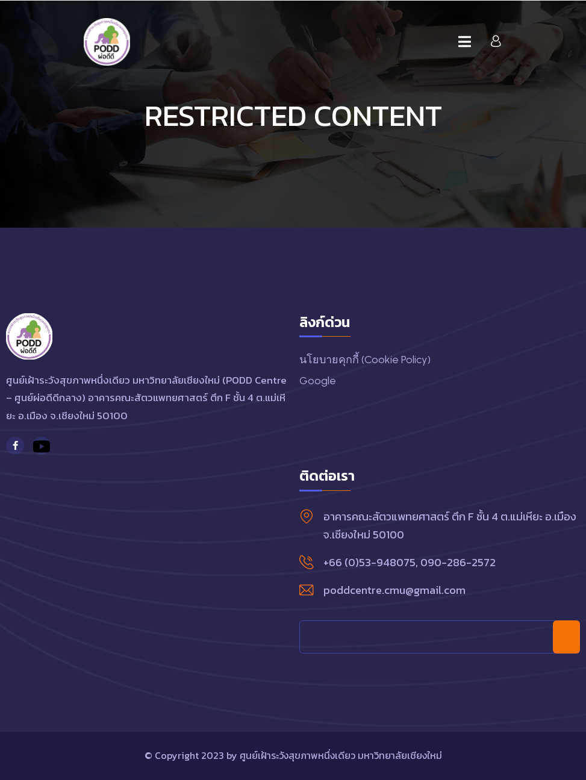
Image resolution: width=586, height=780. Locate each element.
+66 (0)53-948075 (369, 562)
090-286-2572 (458, 562)
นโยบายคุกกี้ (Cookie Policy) (365, 359)
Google (317, 380)
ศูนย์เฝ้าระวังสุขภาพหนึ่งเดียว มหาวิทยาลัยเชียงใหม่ (341, 755)
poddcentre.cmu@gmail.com (394, 590)
